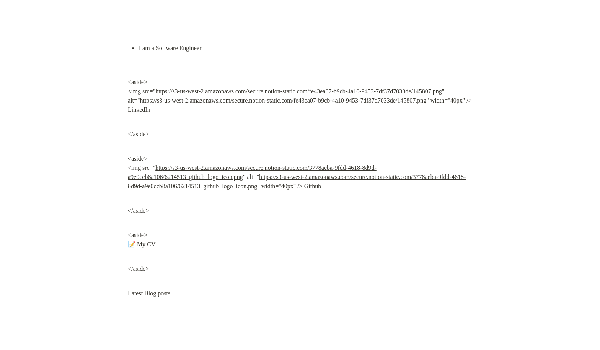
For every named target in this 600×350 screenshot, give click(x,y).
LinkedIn (139, 109)
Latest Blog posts (149, 293)
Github (312, 186)
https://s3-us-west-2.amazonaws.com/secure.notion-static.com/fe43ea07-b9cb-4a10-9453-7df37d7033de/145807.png (298, 91)
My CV (146, 244)
